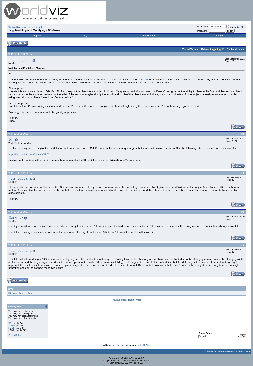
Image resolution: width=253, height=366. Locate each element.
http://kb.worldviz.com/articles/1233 (28, 154)
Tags (10, 288)
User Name (203, 26)
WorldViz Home (226, 351)
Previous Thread (120, 300)
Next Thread (135, 300)
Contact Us (210, 351)
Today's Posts (149, 35)
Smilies (11, 325)
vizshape (29, 293)
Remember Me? (235, 27)
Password (202, 31)
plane (20, 293)
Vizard (39, 27)
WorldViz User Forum (22, 27)
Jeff (11, 139)
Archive (240, 351)
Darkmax (15, 217)
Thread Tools (189, 49)
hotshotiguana (20, 60)
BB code (12, 323)
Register (37, 35)
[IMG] (11, 328)
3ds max (12, 293)
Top (248, 351)
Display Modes (234, 49)
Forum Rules (14, 335)
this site (143, 79)
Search (220, 35)
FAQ (85, 35)
